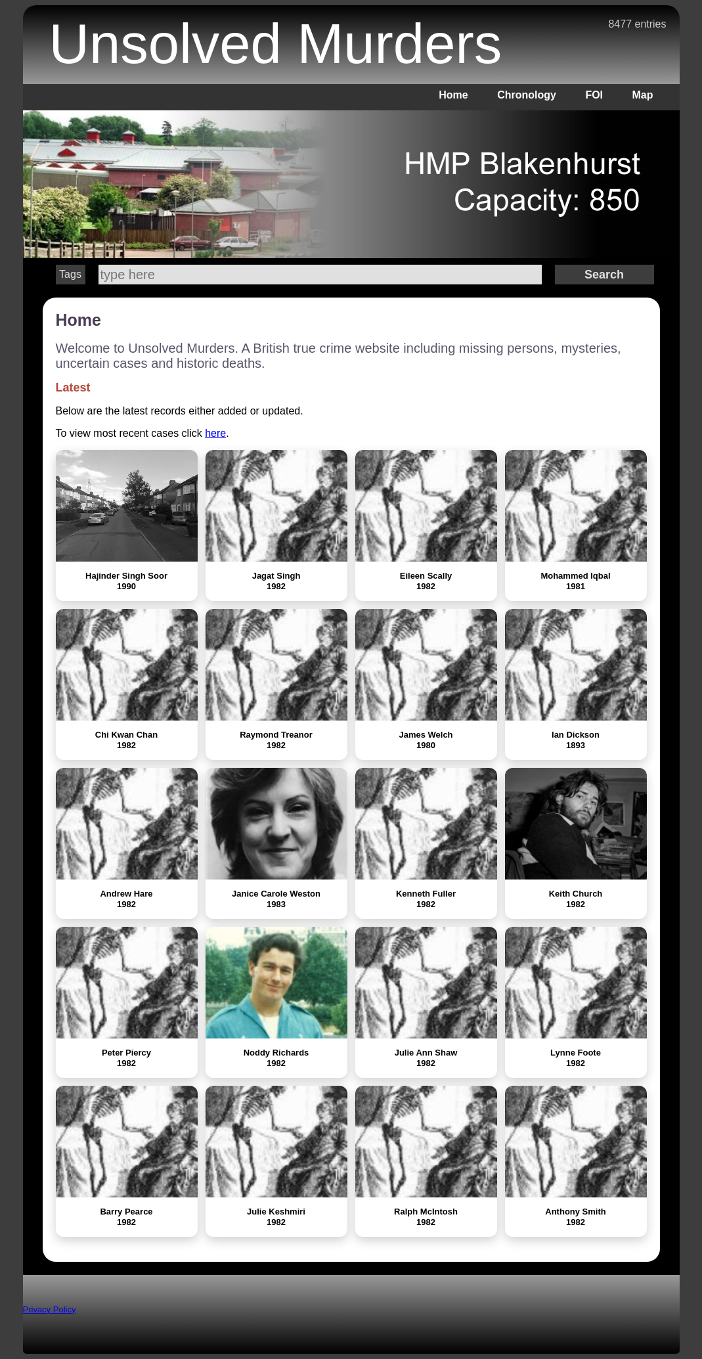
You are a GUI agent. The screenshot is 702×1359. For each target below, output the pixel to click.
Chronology (526, 94)
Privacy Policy (49, 1309)
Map (642, 94)
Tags (70, 274)
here (215, 433)
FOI (594, 94)
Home (453, 94)
